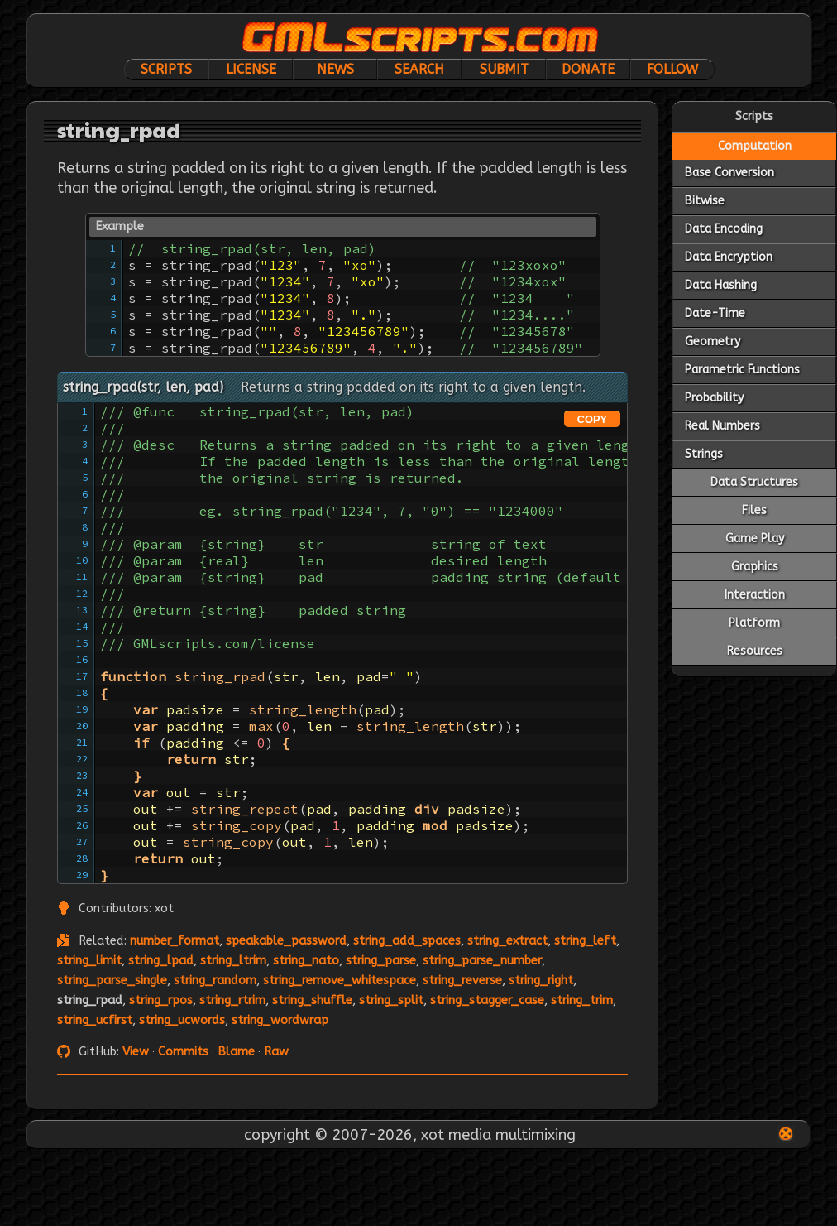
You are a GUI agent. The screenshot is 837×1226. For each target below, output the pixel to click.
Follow (672, 69)
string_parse (381, 961)
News (335, 69)
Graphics (754, 567)
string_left (585, 941)
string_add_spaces (407, 941)
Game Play (754, 538)
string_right (541, 981)
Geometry (712, 341)
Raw (276, 1052)
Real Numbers (722, 426)
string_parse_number (482, 961)
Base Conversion (729, 173)
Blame (236, 1052)
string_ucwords (182, 1020)
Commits (183, 1052)
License (251, 69)
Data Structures (754, 482)
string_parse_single (112, 981)
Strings (704, 454)
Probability (714, 398)
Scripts (166, 69)
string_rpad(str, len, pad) (143, 387)
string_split (391, 1000)
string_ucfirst (94, 1020)
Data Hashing (721, 285)
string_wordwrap (280, 1020)
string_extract (507, 941)
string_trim (582, 1000)
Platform (754, 623)
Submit (504, 69)
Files (754, 510)
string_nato (306, 961)
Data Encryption (728, 257)
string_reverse (462, 981)
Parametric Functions (742, 370)
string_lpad (161, 961)
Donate (588, 69)
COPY (592, 419)
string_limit (89, 961)
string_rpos (161, 1000)
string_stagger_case (487, 1000)
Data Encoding (724, 229)
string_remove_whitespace (339, 981)
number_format (174, 941)
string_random (215, 981)
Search (419, 69)
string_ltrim (233, 961)
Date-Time (715, 313)
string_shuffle (312, 1000)
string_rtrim (232, 1000)
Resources (754, 651)
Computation (755, 146)
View (135, 1052)
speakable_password (286, 941)
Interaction (755, 595)
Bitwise (705, 201)
